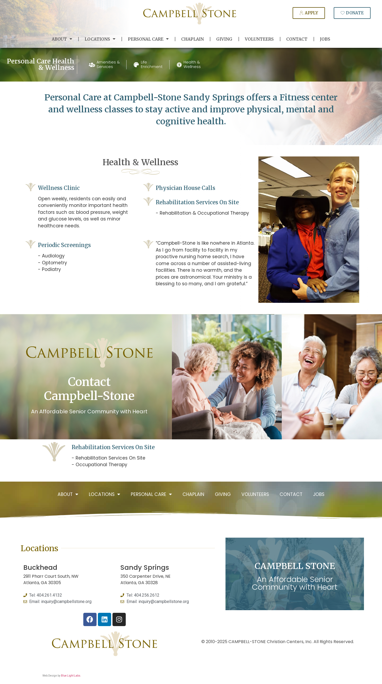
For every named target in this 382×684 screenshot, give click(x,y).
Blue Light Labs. (71, 675)
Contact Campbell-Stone (89, 389)
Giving (224, 39)
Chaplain (192, 39)
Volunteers (259, 39)
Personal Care (148, 39)
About (62, 39)
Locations (100, 39)
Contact (296, 39)
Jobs (325, 39)
